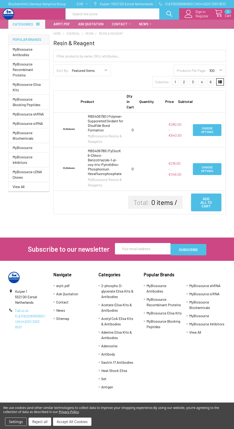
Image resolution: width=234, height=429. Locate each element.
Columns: (162, 86)
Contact (121, 28)
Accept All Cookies (72, 421)
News (145, 28)
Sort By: (62, 74)
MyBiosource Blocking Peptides (26, 106)
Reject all (40, 421)
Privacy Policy (69, 412)
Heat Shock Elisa (114, 373)
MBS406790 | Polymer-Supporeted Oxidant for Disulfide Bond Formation (105, 127)
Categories (23, 28)
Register (196, 18)
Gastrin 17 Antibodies (117, 365)
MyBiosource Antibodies (22, 56)
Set (103, 382)
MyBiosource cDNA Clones (27, 178)
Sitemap (62, 321)
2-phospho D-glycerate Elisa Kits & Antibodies (117, 294)
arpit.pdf (61, 28)
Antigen (107, 390)
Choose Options (207, 134)
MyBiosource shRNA (28, 118)
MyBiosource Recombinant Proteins (23, 73)
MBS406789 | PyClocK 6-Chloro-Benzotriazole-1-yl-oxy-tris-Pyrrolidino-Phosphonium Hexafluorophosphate (105, 166)
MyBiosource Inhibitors (22, 164)
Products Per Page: (192, 74)
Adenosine (109, 349)
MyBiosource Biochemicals (23, 139)
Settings (16, 421)
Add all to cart (206, 206)
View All (18, 190)
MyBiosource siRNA (28, 127)
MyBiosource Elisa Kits (27, 91)
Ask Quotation (91, 28)
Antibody (108, 357)
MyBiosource (22, 151)
